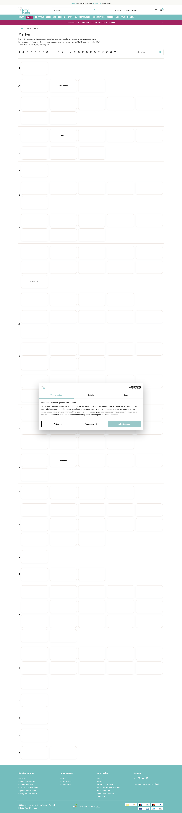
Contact (21, 778)
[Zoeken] (75, 10)
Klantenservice (120, 10)
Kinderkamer (99, 17)
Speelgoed (51, 17)
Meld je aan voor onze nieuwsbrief (146, 784)
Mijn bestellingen (66, 781)
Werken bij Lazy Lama (105, 784)
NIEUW (21, 17)
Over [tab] (126, 395)
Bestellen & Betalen (25, 784)
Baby (70, 17)
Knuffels (39, 17)
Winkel (128, 10)
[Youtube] (143, 778)
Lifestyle (120, 17)
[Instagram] (139, 778)
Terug (22, 28)
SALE (29, 17)
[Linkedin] (147, 778)
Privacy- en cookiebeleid (27, 794)
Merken (130, 17)
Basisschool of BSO (104, 791)
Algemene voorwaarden (27, 791)
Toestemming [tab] (56, 395)
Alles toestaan (124, 424)
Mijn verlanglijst (65, 784)
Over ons (100, 778)
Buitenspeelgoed (83, 17)
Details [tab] (91, 395)
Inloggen (134, 10)
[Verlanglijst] (156, 10)
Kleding (61, 17)
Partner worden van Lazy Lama (108, 788)
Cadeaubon (101, 797)
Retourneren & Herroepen (28, 788)
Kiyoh (98, 807)
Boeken (110, 17)
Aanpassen (91, 424)
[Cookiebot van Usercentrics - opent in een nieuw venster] (130, 387)
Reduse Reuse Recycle (105, 794)
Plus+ (27, 808)
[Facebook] (135, 778)
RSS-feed (33, 808)
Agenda (99, 781)
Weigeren (58, 424)
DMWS (20, 808)
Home (29, 28)
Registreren (64, 778)
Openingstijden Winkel (26, 781)
